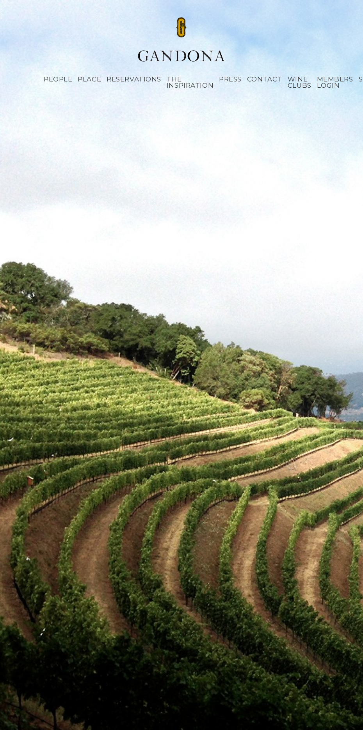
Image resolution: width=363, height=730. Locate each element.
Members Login (335, 82)
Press (230, 79)
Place (89, 79)
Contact (264, 79)
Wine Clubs (299, 82)
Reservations (134, 79)
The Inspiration (190, 82)
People (58, 79)
